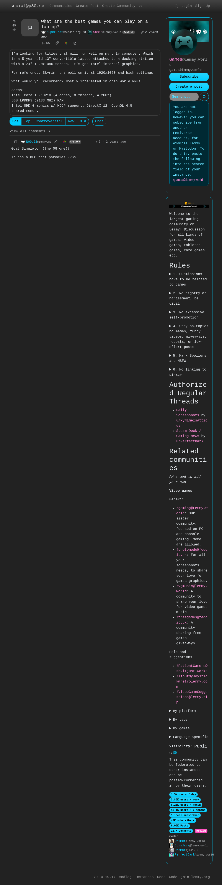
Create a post (189, 86)
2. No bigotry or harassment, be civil (187, 298)
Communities (60, 6)
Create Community (118, 6)
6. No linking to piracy (187, 372)
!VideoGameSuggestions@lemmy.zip (191, 697)
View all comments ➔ (30, 131)
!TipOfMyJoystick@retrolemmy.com (191, 681)
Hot (15, 121)
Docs (161, 877)
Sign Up (202, 6)
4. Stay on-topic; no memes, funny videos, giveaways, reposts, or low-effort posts (188, 336)
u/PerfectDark (189, 441)
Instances (144, 877)
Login (186, 6)
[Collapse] (15, 142)
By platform (184, 711)
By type (180, 719)
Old (83, 121)
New (71, 121)
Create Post (87, 6)
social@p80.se (27, 6)
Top (27, 121)
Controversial (49, 121)
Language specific (190, 737)
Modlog (201, 831)
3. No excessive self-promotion (186, 315)
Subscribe (189, 76)
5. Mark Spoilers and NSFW (187, 358)
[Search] (184, 97)
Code (173, 877)
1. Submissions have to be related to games (188, 279)
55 (46, 44)
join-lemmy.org (195, 877)
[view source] (74, 43)
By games (181, 728)
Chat (99, 121)
